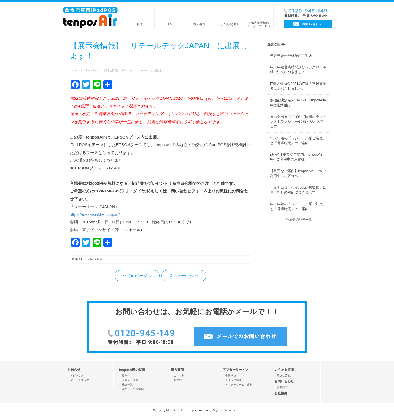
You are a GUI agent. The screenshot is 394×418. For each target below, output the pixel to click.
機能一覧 (127, 384)
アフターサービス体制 (238, 384)
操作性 (126, 375)
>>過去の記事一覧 (298, 219)
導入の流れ (284, 375)
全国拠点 (230, 375)
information (90, 70)
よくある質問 (229, 24)
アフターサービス (236, 370)
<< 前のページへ (137, 276)
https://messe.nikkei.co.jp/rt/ (95, 214)
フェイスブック (79, 379)
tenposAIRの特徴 (132, 370)
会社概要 (280, 393)
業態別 (178, 379)
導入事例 (199, 24)
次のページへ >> (184, 276)
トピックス (77, 375)
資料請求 (282, 387)
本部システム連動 (133, 388)
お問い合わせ (284, 381)
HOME (75, 70)
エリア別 (179, 375)
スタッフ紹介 (233, 379)
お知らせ (73, 370)
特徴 (140, 24)
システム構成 (130, 379)
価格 (169, 24)
